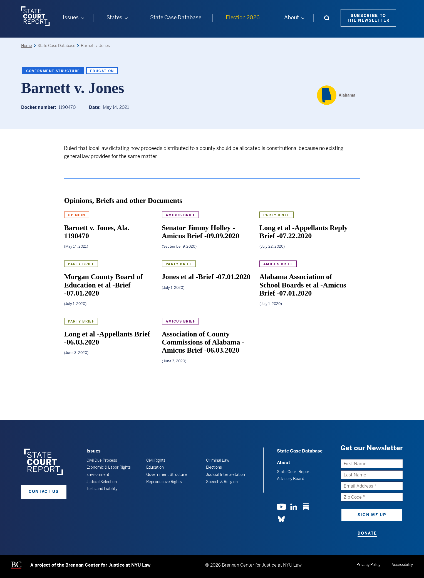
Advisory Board (290, 478)
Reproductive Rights (164, 481)
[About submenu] (302, 18)
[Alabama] (336, 95)
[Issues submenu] (82, 18)
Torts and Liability (101, 488)
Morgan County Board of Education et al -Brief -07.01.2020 (103, 285)
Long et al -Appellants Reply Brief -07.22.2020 (303, 231)
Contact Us (44, 491)
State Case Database (175, 17)
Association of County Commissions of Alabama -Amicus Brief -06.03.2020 (203, 342)
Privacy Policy (368, 564)
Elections (214, 467)
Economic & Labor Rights (108, 467)
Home (26, 45)
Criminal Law (217, 460)
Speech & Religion (222, 481)
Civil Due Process (101, 460)
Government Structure (53, 70)
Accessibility (402, 564)
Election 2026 (242, 17)
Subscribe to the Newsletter (368, 18)
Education (102, 70)
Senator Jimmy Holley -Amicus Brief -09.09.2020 (200, 231)
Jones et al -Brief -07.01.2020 (206, 277)
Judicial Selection (101, 481)
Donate (367, 533)
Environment (97, 474)
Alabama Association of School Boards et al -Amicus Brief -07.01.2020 (302, 285)
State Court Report (294, 471)
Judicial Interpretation (225, 474)
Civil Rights (155, 460)
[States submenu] (126, 18)
